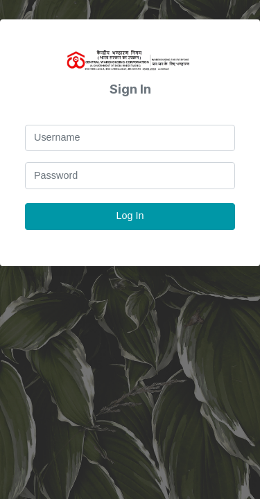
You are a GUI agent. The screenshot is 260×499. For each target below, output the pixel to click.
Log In (130, 215)
